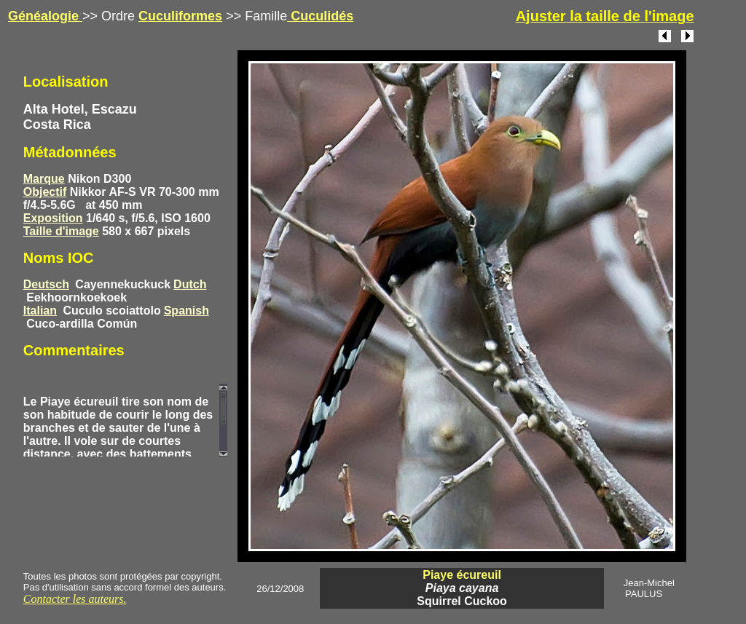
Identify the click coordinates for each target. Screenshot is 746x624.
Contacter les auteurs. (75, 599)
